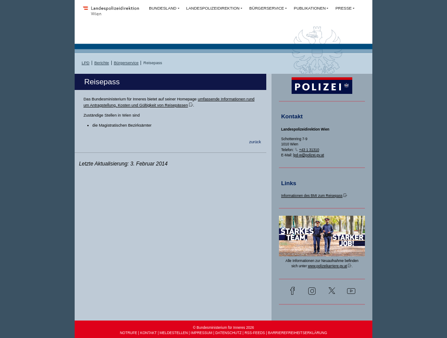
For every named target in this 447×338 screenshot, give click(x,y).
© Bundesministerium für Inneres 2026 (223, 328)
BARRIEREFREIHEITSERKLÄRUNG (297, 333)
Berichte (101, 63)
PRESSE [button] (343, 8)
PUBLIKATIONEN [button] (310, 8)
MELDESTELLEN (174, 333)
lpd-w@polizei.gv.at (308, 155)
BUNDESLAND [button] (162, 8)
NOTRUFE (129, 333)
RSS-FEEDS (254, 333)
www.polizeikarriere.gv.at (327, 266)
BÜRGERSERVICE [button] (266, 8)
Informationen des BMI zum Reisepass (312, 196)
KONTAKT (148, 333)
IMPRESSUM (202, 333)
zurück (255, 142)
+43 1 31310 (309, 150)
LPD (85, 63)
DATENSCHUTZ (228, 333)
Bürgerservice (126, 63)
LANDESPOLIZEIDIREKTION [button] (213, 8)
